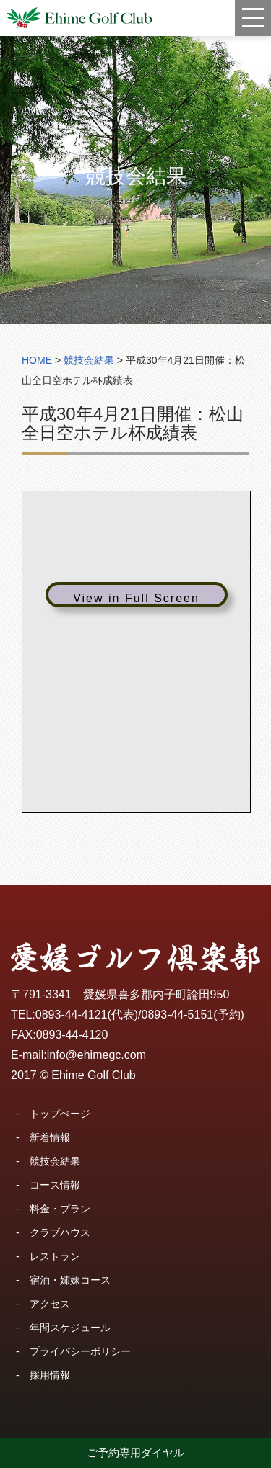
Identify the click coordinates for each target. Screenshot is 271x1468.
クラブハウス (60, 1232)
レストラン (55, 1256)
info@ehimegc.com (96, 1055)
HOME (37, 360)
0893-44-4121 (71, 1014)
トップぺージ (60, 1113)
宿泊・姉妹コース (70, 1280)
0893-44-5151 (178, 1014)
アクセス (50, 1304)
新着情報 (50, 1137)
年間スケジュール (70, 1327)
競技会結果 (55, 1161)
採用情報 (50, 1375)
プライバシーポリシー (80, 1351)
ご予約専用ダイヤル (135, 1452)
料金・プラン (60, 1208)
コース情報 (55, 1185)
